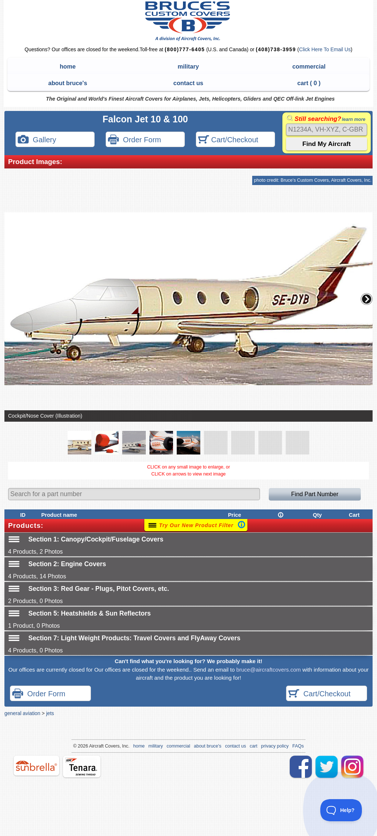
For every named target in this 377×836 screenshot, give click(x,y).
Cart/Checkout (228, 140)
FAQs (298, 746)
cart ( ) (309, 83)
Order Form (134, 140)
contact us (188, 83)
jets (50, 713)
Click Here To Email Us (324, 49)
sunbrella (36, 766)
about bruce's (67, 83)
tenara (82, 766)
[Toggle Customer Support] (341, 810)
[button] (367, 299)
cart (253, 746)
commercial (308, 66)
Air (92, 746)
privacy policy (275, 746)
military (188, 66)
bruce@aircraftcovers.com (268, 669)
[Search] (326, 129)
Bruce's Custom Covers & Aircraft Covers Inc (189, 21)
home (67, 66)
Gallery (37, 140)
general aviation (22, 713)
